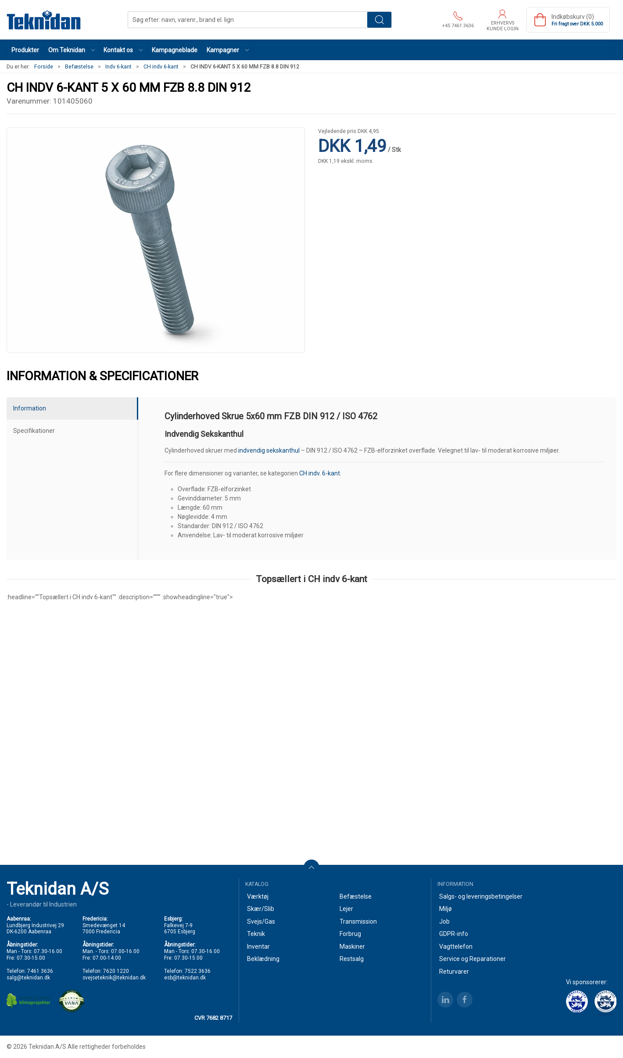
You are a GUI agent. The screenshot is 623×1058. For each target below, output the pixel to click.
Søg (379, 20)
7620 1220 (116, 971)
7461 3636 (40, 971)
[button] (71, 50)
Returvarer (454, 971)
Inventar (258, 946)
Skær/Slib (260, 908)
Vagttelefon (456, 946)
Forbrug (350, 933)
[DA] (44, 19)
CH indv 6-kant (161, 67)
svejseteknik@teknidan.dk (114, 978)
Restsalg (352, 958)
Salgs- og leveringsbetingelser (481, 896)
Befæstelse (79, 67)
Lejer (346, 908)
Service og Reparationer (472, 958)
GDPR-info (453, 933)
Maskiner (352, 946)
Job (444, 921)
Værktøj (258, 896)
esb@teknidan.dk (185, 978)
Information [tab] (29, 408)
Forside (43, 67)
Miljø (445, 908)
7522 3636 (198, 971)
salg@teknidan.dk (28, 978)
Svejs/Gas (261, 921)
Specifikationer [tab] (34, 430)
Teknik (256, 933)
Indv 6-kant (118, 67)
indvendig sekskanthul (269, 450)
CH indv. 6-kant (319, 473)
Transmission (358, 921)
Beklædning (263, 958)
